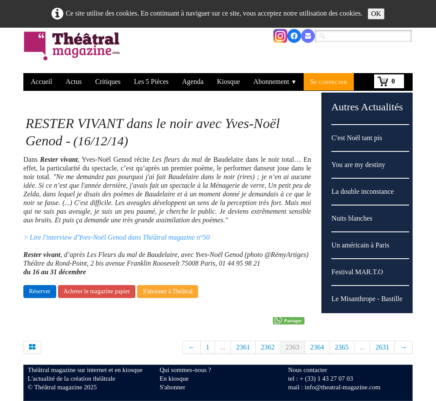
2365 (342, 347)
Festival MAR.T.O (357, 272)
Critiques (108, 81)
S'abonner (172, 387)
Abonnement (275, 81)
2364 (317, 347)
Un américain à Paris (360, 245)
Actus (74, 81)
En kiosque (174, 378)
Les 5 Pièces (151, 81)
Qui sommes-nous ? (185, 369)
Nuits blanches (351, 218)
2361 (243, 347)
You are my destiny (358, 164)
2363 (292, 347)
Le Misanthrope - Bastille (366, 298)
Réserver (40, 291)
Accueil (41, 81)
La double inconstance (362, 191)
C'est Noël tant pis (356, 137)
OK (376, 13)
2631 (382, 347)
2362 (268, 347)
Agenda (193, 81)
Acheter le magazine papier (97, 291)
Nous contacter (307, 369)
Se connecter (328, 81)
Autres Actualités (367, 106)
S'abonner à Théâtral (167, 291)
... (222, 347)
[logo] (73, 51)
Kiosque (228, 81)
